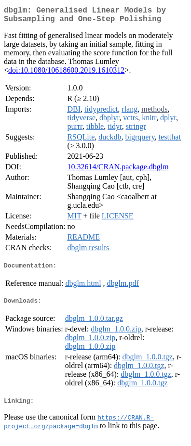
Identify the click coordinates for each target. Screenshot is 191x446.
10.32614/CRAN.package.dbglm (117, 170)
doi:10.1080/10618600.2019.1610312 (66, 74)
